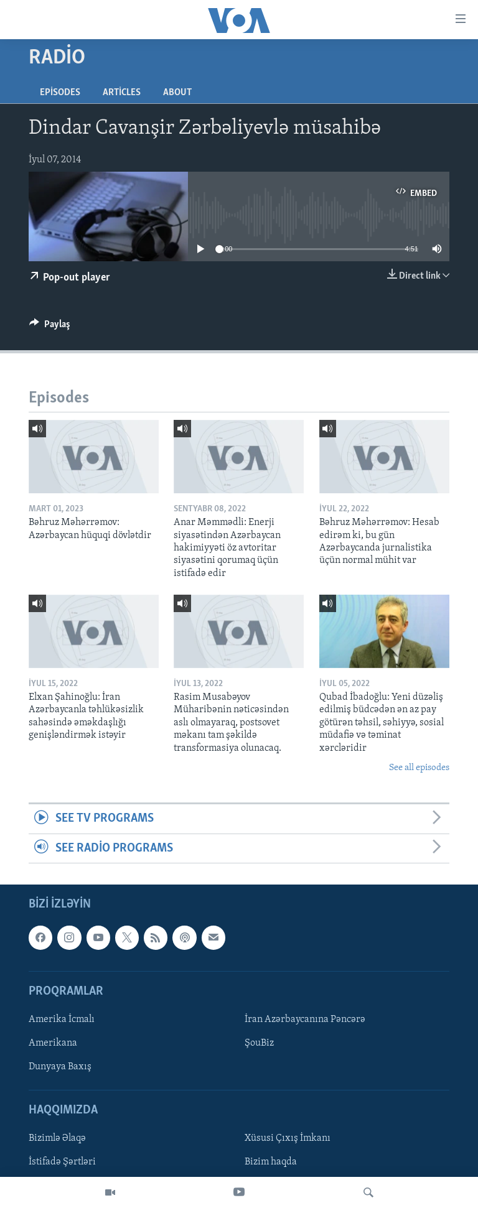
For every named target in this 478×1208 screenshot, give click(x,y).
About (177, 93)
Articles (122, 93)
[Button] (49, 327)
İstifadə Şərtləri (62, 1163)
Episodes (60, 93)
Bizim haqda (271, 1163)
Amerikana (53, 1043)
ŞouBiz (259, 1043)
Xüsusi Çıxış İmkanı (287, 1139)
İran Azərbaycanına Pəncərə (305, 1019)
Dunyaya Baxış (60, 1067)
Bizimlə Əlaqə (57, 1139)
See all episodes (419, 768)
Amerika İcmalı (62, 1019)
